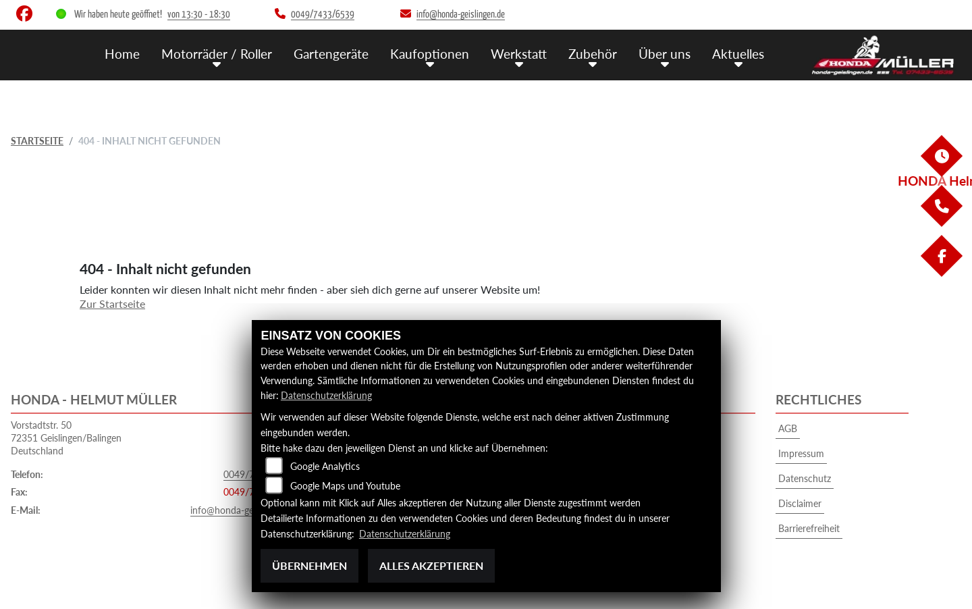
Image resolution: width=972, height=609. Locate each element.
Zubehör (592, 53)
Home (122, 53)
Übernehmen (309, 565)
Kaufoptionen (429, 53)
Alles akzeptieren (431, 565)
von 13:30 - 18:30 (198, 14)
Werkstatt (519, 53)
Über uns (665, 53)
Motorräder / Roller (216, 53)
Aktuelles (738, 53)
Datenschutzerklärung (326, 395)
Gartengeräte (331, 53)
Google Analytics (325, 467)
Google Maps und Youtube (345, 486)
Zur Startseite (112, 303)
